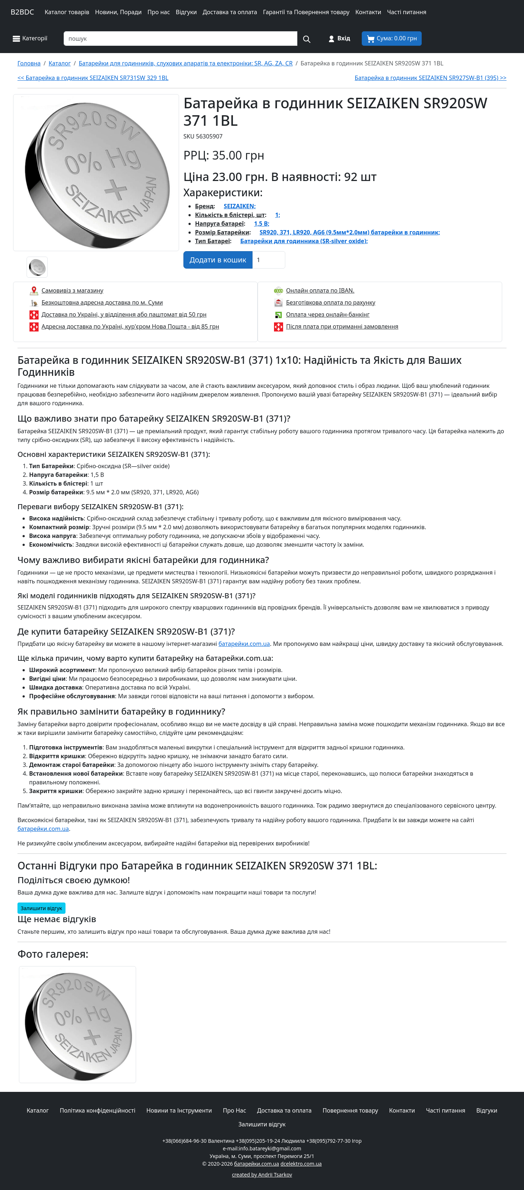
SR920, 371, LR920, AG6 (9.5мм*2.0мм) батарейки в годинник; (349, 232)
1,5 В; (261, 224)
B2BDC (22, 12)
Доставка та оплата (230, 12)
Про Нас (234, 1110)
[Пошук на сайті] (306, 38)
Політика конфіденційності (97, 1110)
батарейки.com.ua (244, 644)
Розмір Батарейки (222, 232)
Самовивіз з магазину (72, 290)
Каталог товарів (67, 12)
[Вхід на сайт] (338, 38)
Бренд (204, 206)
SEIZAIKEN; (240, 206)
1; (277, 215)
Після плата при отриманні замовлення (342, 326)
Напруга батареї (219, 224)
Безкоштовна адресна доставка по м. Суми (102, 302)
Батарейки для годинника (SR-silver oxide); (304, 241)
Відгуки (186, 12)
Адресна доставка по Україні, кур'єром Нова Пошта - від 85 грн (130, 326)
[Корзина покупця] (392, 38)
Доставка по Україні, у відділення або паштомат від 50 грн (123, 314)
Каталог (38, 1110)
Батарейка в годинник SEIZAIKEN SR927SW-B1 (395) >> (431, 78)
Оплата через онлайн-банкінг (328, 314)
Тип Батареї (212, 241)
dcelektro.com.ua (301, 1163)
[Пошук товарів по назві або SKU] (181, 38)
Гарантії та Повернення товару (306, 12)
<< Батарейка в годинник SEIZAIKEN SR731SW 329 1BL (92, 78)
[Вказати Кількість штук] (268, 260)
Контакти (368, 12)
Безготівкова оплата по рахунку (330, 302)
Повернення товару (350, 1110)
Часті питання (406, 12)
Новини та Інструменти (179, 1110)
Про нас (158, 12)
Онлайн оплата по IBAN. (320, 290)
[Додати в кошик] (218, 260)
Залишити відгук (41, 908)
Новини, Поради (118, 12)
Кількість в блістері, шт (230, 215)
